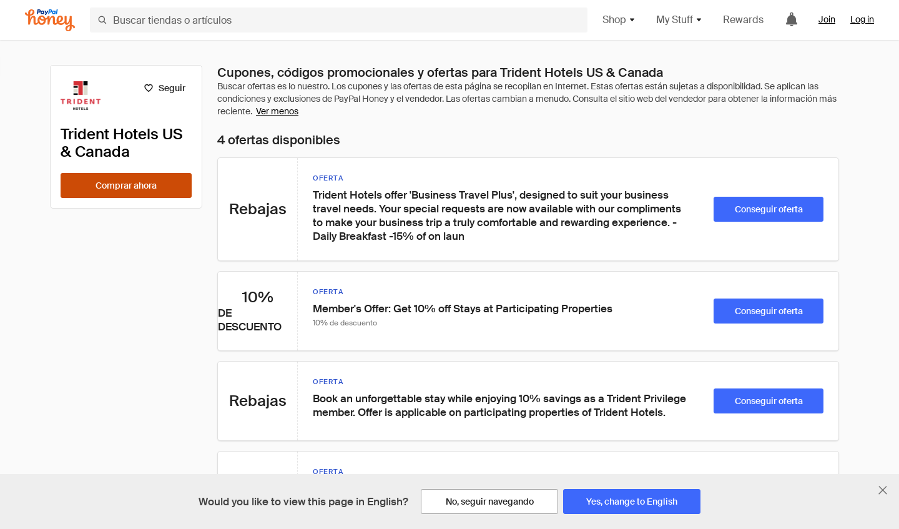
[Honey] (50, 20)
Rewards (743, 19)
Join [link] (826, 19)
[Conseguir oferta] (768, 209)
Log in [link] (862, 19)
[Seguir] (164, 88)
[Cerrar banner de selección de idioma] (883, 490)
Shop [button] (619, 19)
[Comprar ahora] (126, 185)
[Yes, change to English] (631, 501)
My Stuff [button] (679, 19)
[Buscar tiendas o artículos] (338, 19)
